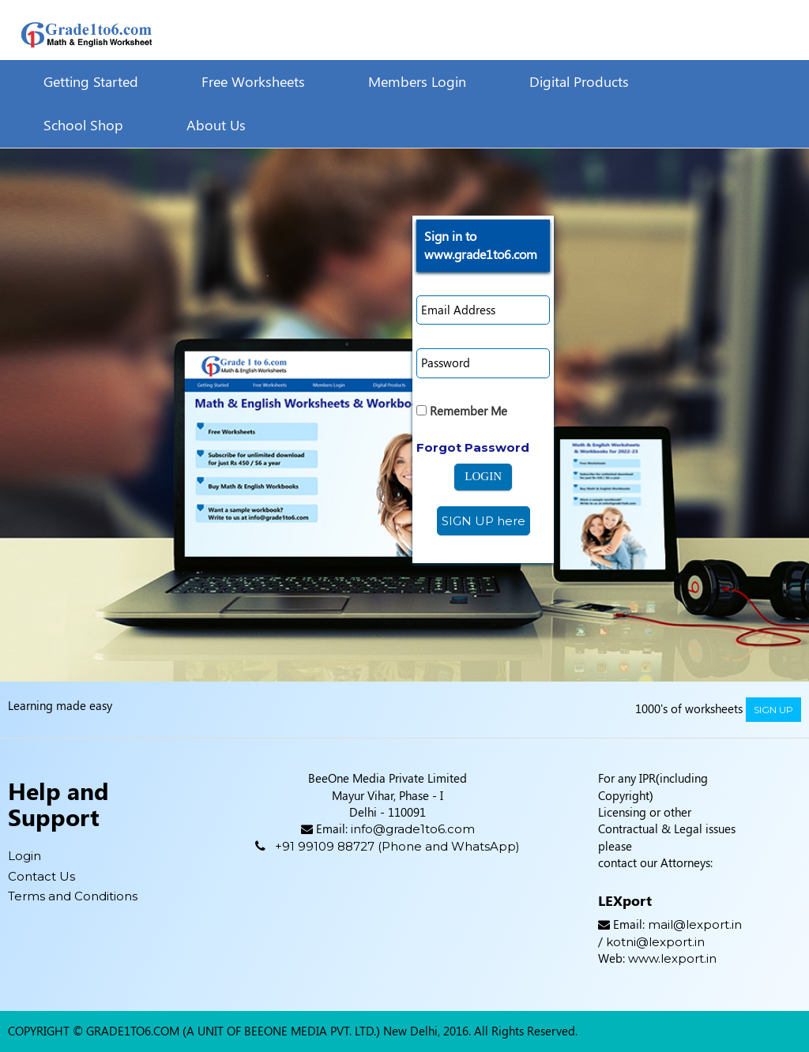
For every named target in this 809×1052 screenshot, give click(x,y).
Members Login (417, 81)
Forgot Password (472, 447)
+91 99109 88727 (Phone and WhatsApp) (397, 846)
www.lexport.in (672, 958)
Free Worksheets (253, 81)
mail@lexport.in (695, 924)
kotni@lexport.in (655, 941)
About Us (216, 124)
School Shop (83, 124)
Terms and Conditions (72, 896)
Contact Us (41, 876)
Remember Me (461, 411)
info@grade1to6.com (413, 828)
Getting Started (90, 81)
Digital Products (579, 81)
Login (24, 855)
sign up (773, 710)
